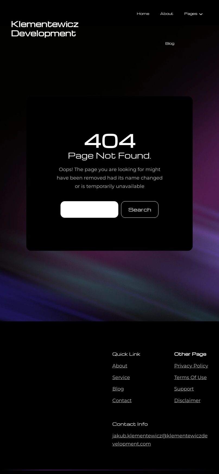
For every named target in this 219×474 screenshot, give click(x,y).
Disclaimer (187, 400)
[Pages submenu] (201, 13)
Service (121, 377)
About (119, 366)
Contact (122, 400)
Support (184, 389)
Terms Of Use (190, 377)
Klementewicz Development (44, 28)
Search (139, 209)
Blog (118, 389)
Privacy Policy (191, 366)
